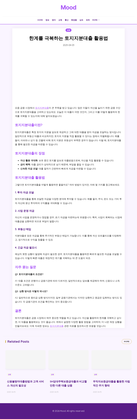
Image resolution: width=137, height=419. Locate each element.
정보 (47, 20)
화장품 (74, 20)
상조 (81, 20)
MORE (126, 341)
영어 (54, 20)
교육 (60, 20)
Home (40, 20)
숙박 (88, 20)
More (96, 20)
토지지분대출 (42, 107)
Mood (68, 7)
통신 (66, 20)
